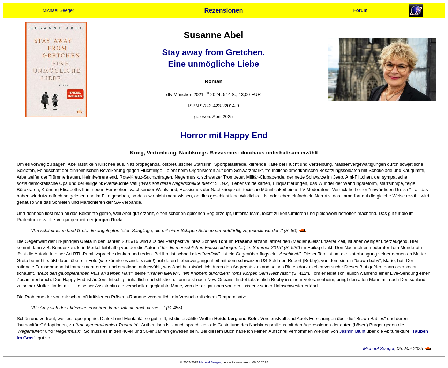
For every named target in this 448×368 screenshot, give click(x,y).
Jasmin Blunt (352, 331)
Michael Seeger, (210, 362)
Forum (360, 10)
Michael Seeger (58, 10)
